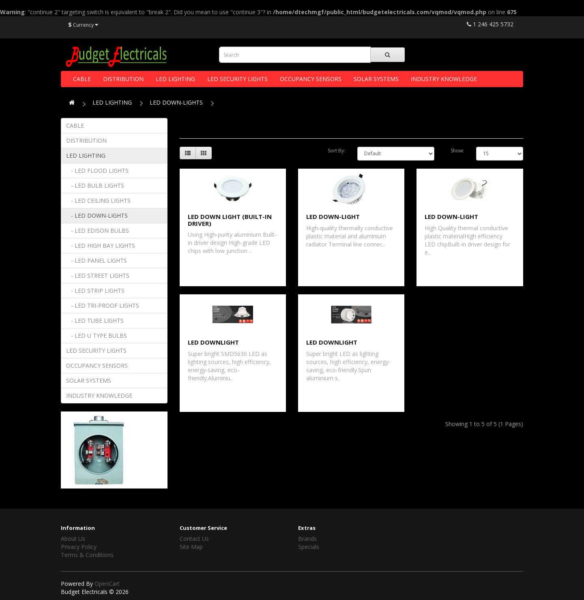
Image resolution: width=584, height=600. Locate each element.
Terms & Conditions (87, 555)
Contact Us (194, 538)
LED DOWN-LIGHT (333, 216)
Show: (457, 150)
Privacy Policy (79, 547)
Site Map (191, 547)
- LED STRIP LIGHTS (95, 290)
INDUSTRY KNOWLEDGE (444, 79)
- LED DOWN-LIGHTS (97, 215)
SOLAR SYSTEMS (376, 79)
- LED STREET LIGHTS (97, 275)
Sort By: (336, 150)
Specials (308, 547)
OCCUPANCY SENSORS (310, 79)
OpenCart (107, 583)
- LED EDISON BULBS (97, 230)
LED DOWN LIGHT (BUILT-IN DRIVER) (230, 219)
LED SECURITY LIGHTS (237, 79)
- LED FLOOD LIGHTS (97, 170)
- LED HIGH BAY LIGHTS (100, 245)
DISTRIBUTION (123, 79)
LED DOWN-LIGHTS (176, 102)
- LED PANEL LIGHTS (96, 260)
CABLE (82, 79)
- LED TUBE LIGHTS (95, 320)
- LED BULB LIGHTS (95, 185)
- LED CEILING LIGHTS (98, 200)
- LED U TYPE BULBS (96, 335)
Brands (307, 538)
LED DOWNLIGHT (213, 342)
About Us (73, 538)
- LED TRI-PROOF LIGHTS (102, 305)
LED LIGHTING (175, 79)
